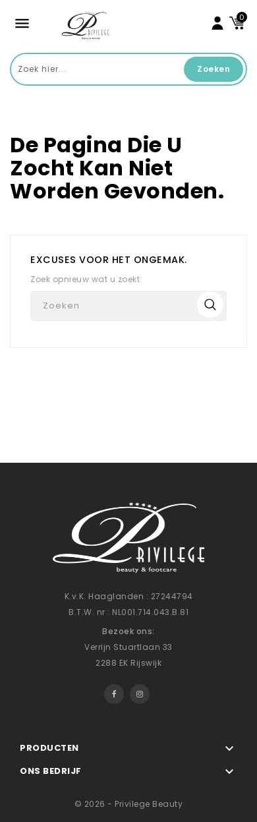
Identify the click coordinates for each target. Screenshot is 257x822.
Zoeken (213, 68)
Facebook (114, 694)
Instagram (140, 694)
